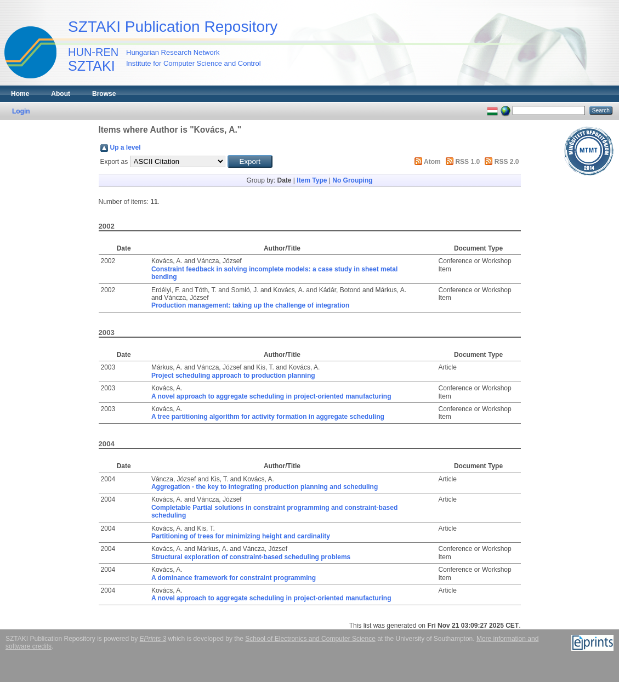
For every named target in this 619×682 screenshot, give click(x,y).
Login (21, 111)
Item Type (312, 180)
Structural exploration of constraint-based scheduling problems (250, 557)
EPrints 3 (153, 639)
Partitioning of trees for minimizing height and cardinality (240, 536)
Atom (432, 162)
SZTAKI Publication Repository (172, 26)
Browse (104, 94)
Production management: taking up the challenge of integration (250, 305)
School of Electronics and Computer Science (310, 639)
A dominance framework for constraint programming (233, 578)
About (60, 94)
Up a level (125, 147)
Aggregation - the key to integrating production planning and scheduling (264, 487)
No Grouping (352, 180)
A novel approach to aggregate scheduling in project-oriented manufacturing (271, 396)
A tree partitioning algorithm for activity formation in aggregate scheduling (267, 416)
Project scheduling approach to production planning (233, 375)
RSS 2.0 (507, 162)
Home (20, 94)
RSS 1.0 (467, 162)
